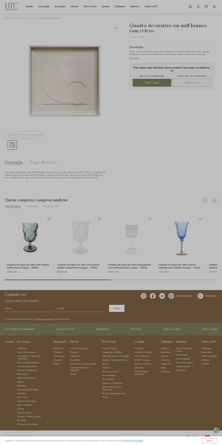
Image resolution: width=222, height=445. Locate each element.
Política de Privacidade (133, 440)
